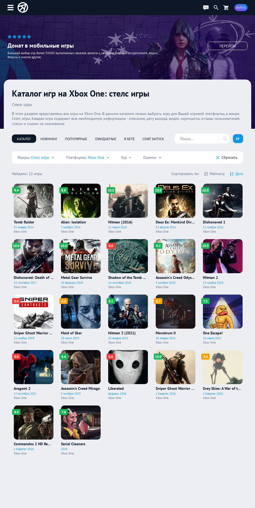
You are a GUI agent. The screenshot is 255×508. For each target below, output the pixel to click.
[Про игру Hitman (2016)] (128, 208)
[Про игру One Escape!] (223, 319)
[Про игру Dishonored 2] (223, 208)
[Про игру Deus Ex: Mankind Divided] (175, 208)
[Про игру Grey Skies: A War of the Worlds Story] (223, 375)
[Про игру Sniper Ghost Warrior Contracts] (33, 319)
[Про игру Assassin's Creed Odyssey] (175, 264)
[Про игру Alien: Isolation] (81, 208)
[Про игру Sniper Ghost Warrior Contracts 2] (175, 375)
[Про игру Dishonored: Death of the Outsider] (33, 264)
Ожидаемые (105, 139)
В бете (129, 139)
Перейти (227, 46)
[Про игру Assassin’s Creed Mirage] (81, 375)
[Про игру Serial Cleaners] (81, 430)
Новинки (48, 139)
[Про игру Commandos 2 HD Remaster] (33, 430)
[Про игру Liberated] (128, 375)
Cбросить (226, 157)
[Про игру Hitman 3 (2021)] (128, 319)
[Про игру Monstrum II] (175, 319)
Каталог (24, 139)
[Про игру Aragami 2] (33, 375)
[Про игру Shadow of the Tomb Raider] (128, 264)
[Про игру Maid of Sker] (81, 319)
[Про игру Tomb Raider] (33, 208)
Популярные (76, 139)
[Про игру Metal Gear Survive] (81, 264)
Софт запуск (153, 139)
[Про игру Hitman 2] (223, 264)
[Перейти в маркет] (226, 7)
